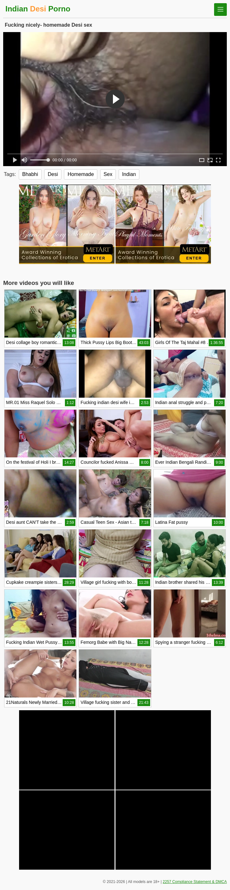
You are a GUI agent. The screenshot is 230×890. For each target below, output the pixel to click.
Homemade (80, 174)
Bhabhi (30, 174)
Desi (53, 174)
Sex (108, 174)
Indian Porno (37, 8)
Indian (129, 174)
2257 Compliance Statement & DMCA (195, 882)
